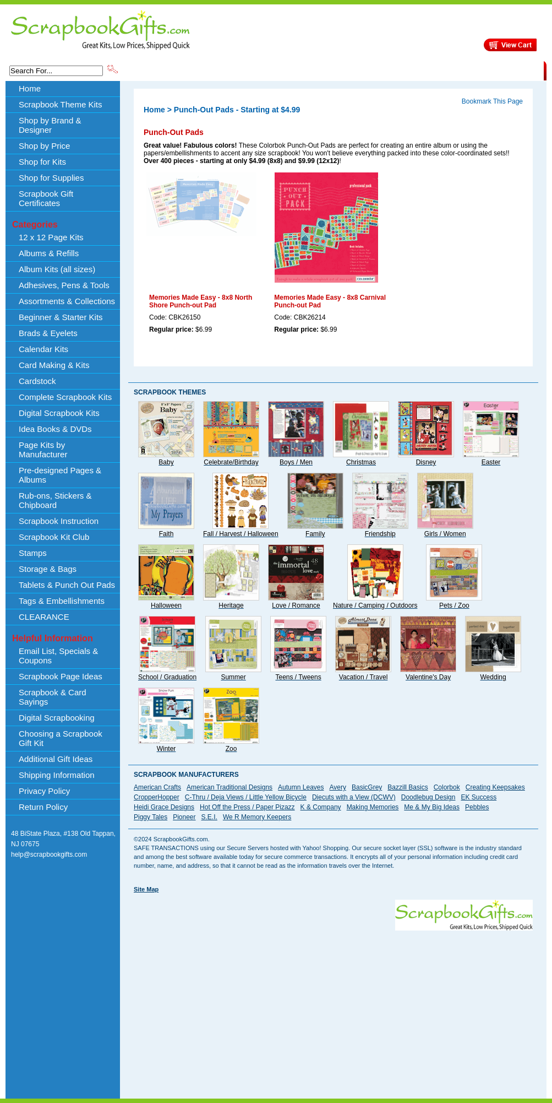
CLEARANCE (492, 70)
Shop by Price (323, 70)
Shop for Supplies (51, 177)
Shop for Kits (42, 161)
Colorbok (447, 787)
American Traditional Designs (229, 787)
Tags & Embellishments (62, 600)
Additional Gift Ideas (55, 759)
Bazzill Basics (407, 787)
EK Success (478, 797)
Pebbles (477, 807)
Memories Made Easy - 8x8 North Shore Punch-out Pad (200, 301)
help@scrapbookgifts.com (49, 854)
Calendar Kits (43, 349)
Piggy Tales (150, 817)
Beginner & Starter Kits (61, 317)
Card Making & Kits (54, 365)
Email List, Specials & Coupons (58, 655)
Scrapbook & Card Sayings (52, 697)
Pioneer (184, 817)
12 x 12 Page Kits (51, 237)
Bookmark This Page (492, 101)
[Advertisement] (278, 1008)
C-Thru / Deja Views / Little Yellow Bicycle (246, 797)
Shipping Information (428, 70)
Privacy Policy (44, 791)
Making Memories (373, 807)
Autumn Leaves (301, 787)
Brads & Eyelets (48, 333)
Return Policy (43, 807)
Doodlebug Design (428, 797)
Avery (338, 787)
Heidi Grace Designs (164, 807)
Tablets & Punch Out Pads (67, 585)
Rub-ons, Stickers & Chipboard (55, 500)
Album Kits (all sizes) (57, 269)
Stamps (33, 553)
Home (30, 88)
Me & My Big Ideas (432, 807)
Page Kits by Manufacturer (43, 449)
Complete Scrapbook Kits (65, 397)
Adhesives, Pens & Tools (64, 285)
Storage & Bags (47, 569)
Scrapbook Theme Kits (160, 70)
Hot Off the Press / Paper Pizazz (247, 807)
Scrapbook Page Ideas (60, 676)
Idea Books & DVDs (55, 429)
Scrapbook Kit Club (54, 537)
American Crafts (157, 787)
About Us (370, 70)
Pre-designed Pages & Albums (60, 475)
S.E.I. (209, 817)
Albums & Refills (49, 253)
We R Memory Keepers (257, 817)
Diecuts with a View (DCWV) (354, 797)
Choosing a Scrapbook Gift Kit (60, 738)
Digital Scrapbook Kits (59, 413)
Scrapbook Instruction (59, 521)
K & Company (320, 807)
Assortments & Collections (67, 301)
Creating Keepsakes (495, 787)
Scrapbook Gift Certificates (46, 198)
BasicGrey (367, 787)
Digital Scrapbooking (57, 717)
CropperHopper (156, 797)
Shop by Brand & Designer (249, 70)
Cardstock (37, 381)
